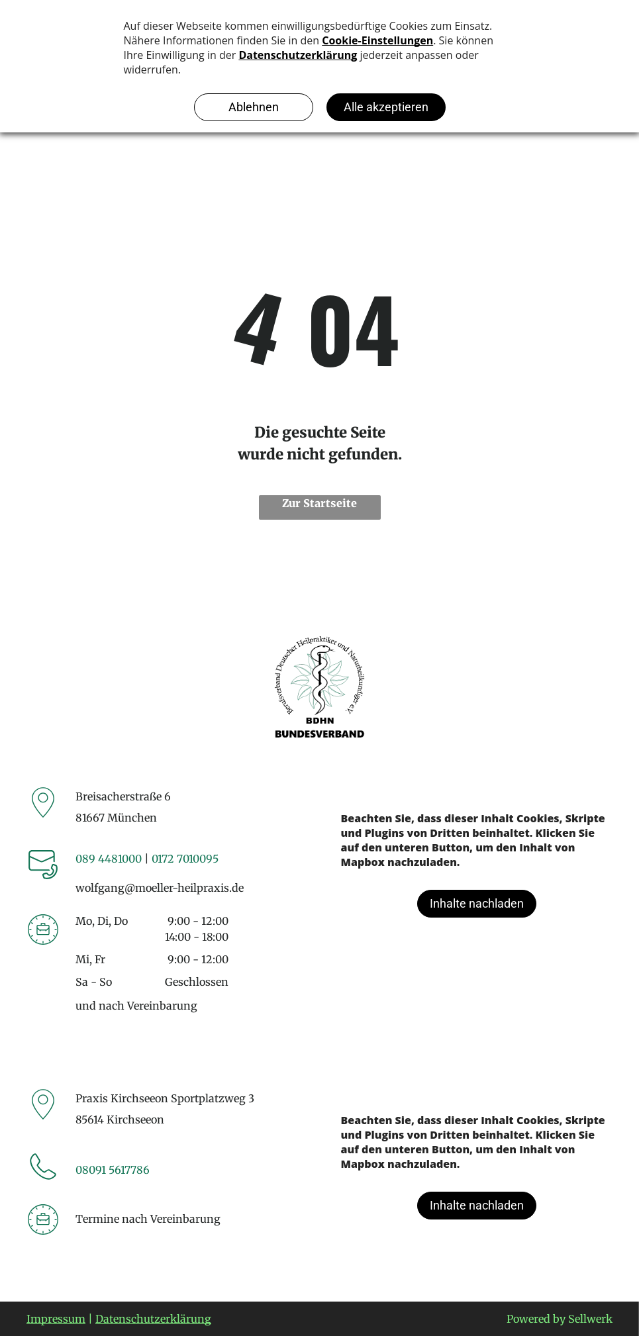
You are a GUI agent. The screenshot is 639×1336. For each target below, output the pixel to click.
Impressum (55, 1318)
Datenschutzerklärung (153, 1318)
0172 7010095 (185, 858)
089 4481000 (108, 858)
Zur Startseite (319, 503)
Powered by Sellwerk (560, 1318)
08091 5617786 (112, 1169)
